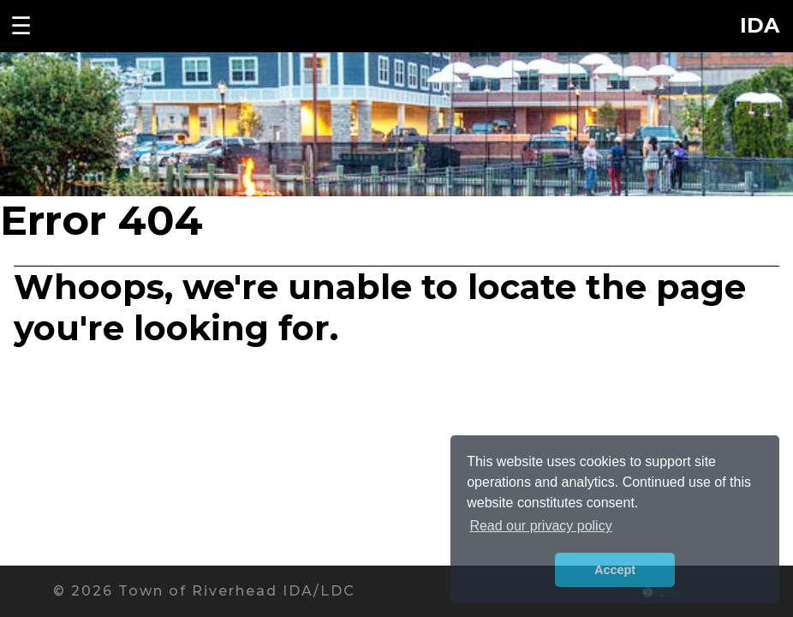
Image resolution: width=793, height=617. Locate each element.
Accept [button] (614, 570)
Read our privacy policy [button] (540, 525)
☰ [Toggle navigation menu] (21, 25)
